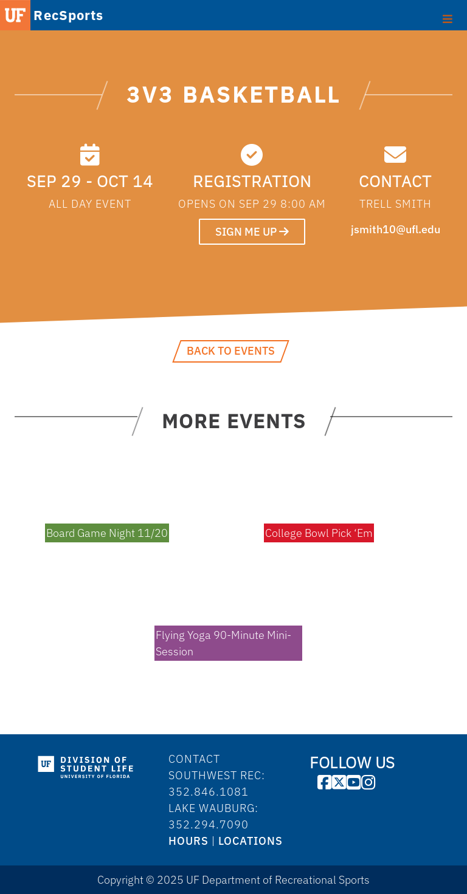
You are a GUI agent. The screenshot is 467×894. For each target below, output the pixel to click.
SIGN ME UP (252, 232)
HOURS (188, 841)
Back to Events (231, 351)
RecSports (68, 15)
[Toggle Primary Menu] (448, 17)
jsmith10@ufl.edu (395, 229)
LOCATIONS (250, 841)
